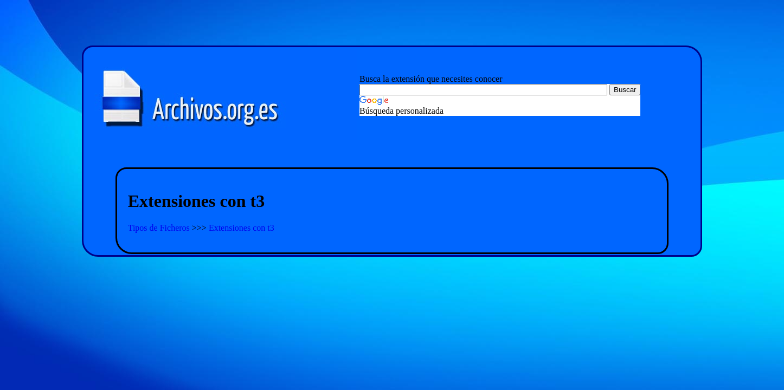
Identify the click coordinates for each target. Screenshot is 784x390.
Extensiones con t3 (241, 227)
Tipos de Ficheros (160, 227)
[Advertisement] (392, 155)
